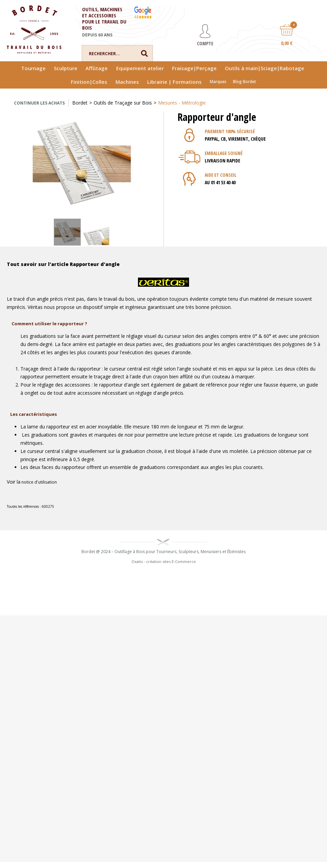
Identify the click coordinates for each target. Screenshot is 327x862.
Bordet (80, 102)
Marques (218, 81)
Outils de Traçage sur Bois (123, 102)
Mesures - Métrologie (182, 102)
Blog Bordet (244, 81)
